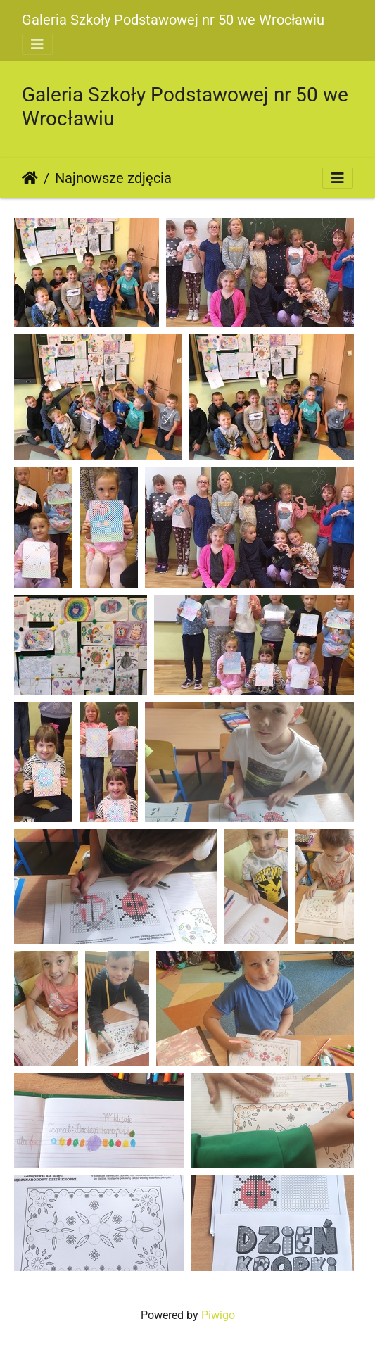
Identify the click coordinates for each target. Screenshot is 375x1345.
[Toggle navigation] (37, 44)
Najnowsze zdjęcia (113, 178)
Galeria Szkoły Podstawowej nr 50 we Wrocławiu (173, 19)
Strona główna (30, 178)
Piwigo (218, 1315)
